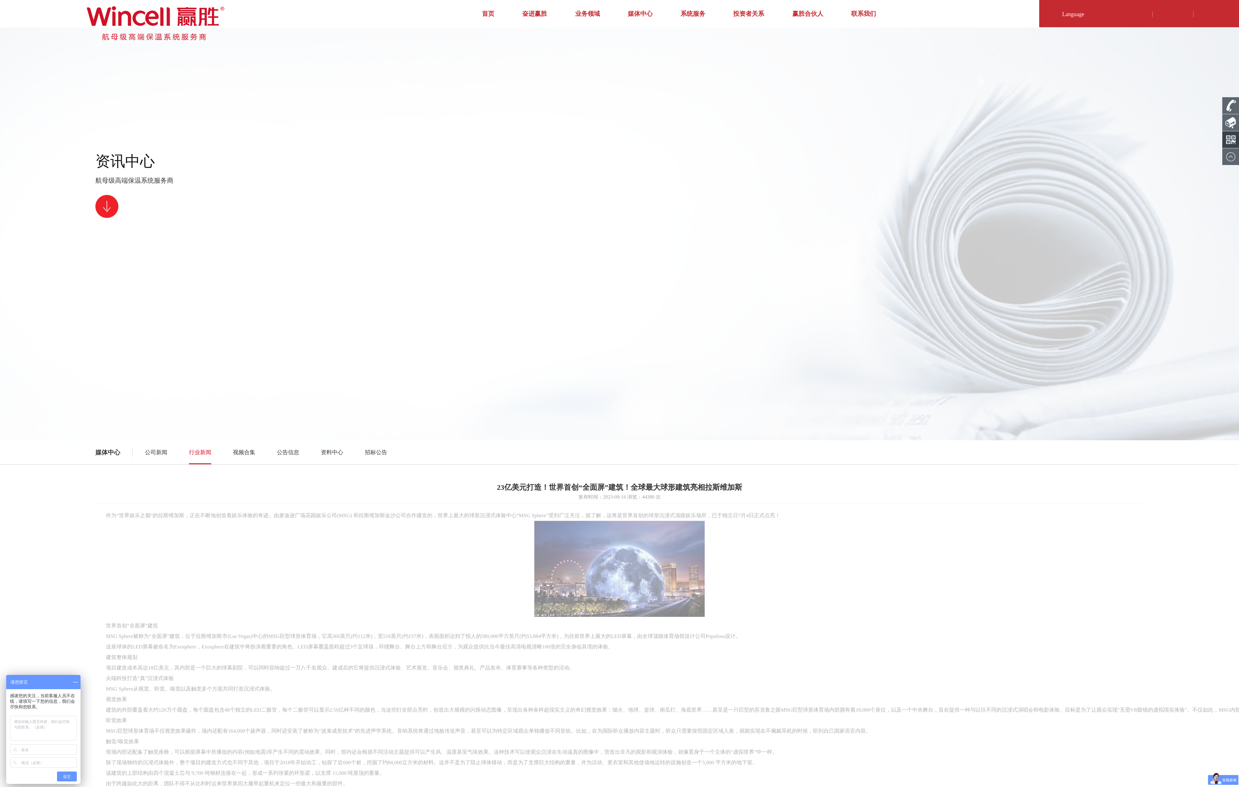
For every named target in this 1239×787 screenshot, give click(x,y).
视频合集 (244, 452)
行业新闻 (200, 452)
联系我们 (863, 13)
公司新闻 (156, 452)
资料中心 (332, 452)
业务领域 (587, 13)
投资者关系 (748, 13)
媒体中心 (640, 13)
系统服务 (693, 13)
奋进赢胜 (534, 13)
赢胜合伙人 (807, 13)
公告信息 (288, 452)
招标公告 (376, 452)
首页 (488, 13)
